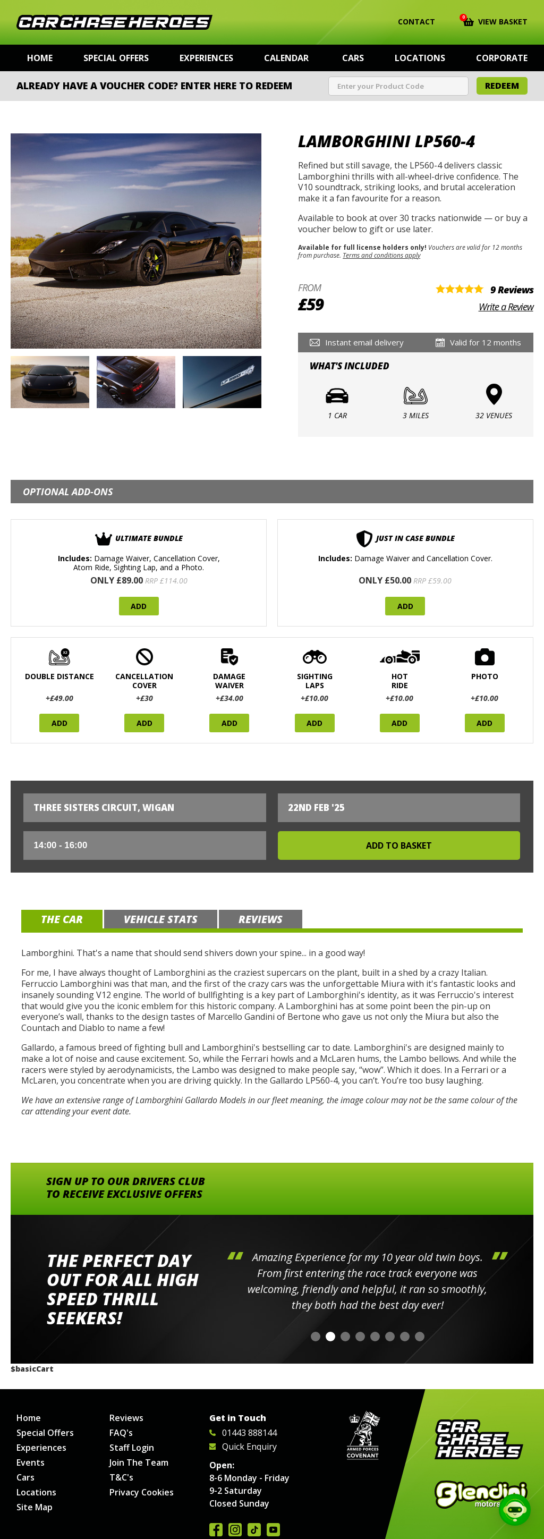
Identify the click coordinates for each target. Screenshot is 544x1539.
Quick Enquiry (243, 1446)
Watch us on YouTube (273, 1529)
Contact (410, 21)
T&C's (121, 1477)
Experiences (206, 58)
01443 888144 (243, 1432)
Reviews (126, 1418)
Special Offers (116, 58)
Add (139, 606)
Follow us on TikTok (254, 1529)
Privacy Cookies (141, 1492)
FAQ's (121, 1433)
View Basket (495, 21)
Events (30, 1462)
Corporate (502, 58)
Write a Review (506, 306)
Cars (353, 58)
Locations (420, 58)
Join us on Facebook (216, 1529)
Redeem (502, 85)
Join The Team (138, 1462)
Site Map (34, 1507)
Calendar (286, 58)
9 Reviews (511, 289)
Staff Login (131, 1447)
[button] (315, 1336)
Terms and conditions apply (381, 255)
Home (40, 58)
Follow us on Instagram (235, 1529)
